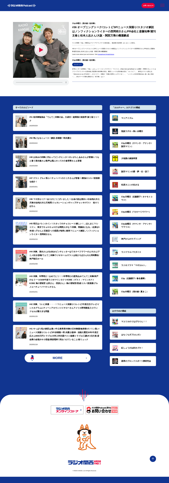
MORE (57, 364)
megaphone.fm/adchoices (106, 55)
